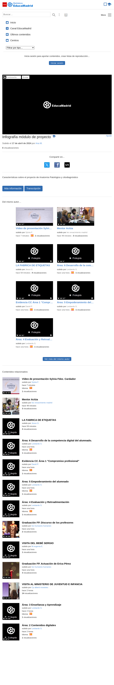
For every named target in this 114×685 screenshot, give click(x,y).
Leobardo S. (72, 269)
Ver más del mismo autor (57, 359)
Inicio (13, 22)
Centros (14, 40)
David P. (28, 306)
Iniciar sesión (57, 63)
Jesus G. (29, 269)
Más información (13, 188)
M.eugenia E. (37, 546)
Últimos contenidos (20, 34)
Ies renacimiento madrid (77, 232)
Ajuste (109, 136)
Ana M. (38, 143)
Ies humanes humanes (41, 526)
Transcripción (33, 188)
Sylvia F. (29, 232)
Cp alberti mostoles (40, 587)
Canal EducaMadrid (20, 28)
